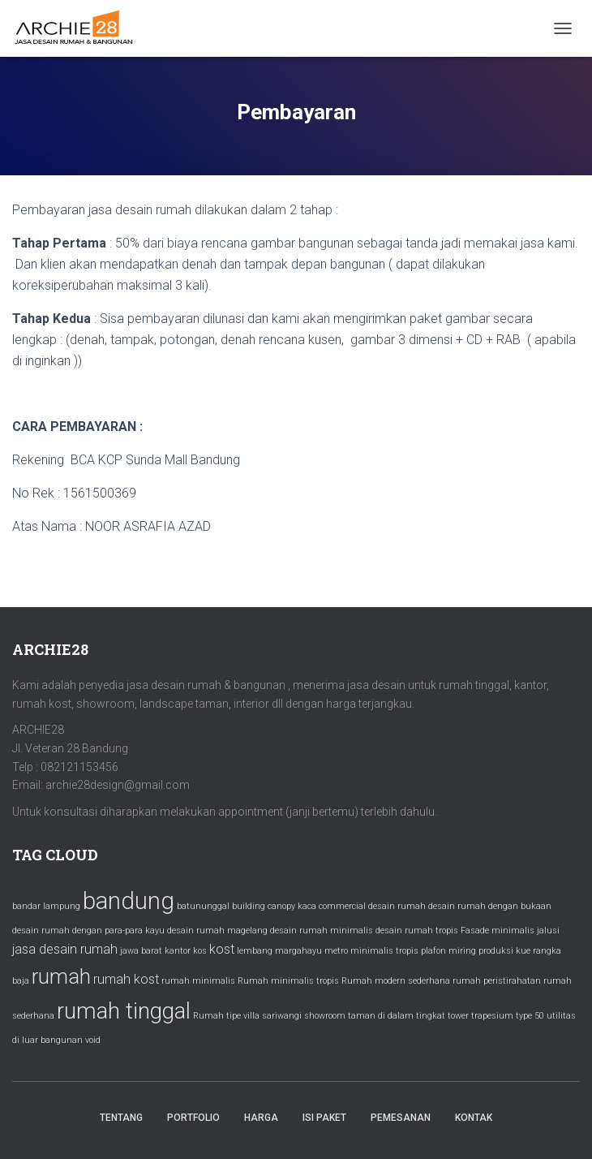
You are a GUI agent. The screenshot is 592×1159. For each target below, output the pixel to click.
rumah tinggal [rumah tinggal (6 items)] (124, 1010)
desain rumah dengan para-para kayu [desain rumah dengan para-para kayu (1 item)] (88, 930)
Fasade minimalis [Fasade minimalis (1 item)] (497, 930)
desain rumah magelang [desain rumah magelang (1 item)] (217, 930)
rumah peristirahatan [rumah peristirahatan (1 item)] (497, 981)
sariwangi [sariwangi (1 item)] (282, 1015)
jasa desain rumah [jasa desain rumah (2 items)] (65, 949)
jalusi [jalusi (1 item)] (548, 930)
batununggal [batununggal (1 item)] (203, 906)
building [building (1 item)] (248, 906)
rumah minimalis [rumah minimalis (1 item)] (198, 981)
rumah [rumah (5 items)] (61, 976)
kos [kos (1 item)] (200, 951)
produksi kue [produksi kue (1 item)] (504, 951)
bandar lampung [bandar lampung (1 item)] (46, 906)
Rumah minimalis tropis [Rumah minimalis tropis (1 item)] (288, 981)
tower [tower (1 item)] (458, 1015)
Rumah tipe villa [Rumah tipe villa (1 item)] (226, 1015)
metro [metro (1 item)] (336, 951)
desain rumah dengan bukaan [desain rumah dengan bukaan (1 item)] (489, 906)
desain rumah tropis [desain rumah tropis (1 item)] (416, 930)
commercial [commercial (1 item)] (342, 906)
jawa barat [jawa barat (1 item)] (141, 951)
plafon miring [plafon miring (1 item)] (448, 951)
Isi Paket (324, 1117)
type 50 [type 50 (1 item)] (530, 1015)
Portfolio (193, 1117)
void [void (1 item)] (93, 1040)
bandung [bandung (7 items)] (128, 901)
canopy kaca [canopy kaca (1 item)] (292, 906)
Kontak (473, 1117)
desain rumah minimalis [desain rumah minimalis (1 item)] (321, 930)
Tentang (121, 1117)
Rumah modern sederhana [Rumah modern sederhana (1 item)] (395, 981)
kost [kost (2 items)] (221, 949)
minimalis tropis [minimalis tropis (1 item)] (384, 951)
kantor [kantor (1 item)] (178, 951)
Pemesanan (401, 1117)
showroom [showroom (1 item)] (324, 1015)
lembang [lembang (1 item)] (254, 951)
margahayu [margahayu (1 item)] (298, 951)
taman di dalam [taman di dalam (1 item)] (381, 1015)
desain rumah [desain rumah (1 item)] (397, 906)
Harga (261, 1117)
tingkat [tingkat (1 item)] (430, 1015)
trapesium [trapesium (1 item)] (492, 1015)
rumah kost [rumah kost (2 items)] (126, 979)
